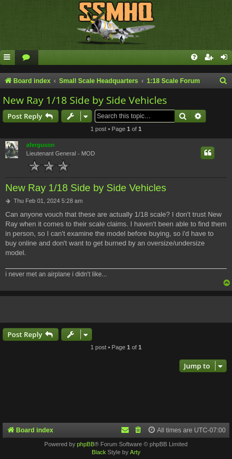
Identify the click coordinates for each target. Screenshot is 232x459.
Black (99, 452)
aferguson (40, 145)
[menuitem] (26, 58)
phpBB (85, 444)
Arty (135, 452)
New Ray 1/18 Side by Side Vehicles (85, 100)
